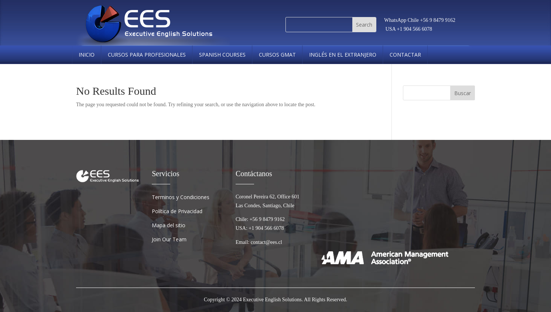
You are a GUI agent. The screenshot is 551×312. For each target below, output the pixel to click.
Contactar (405, 54)
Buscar (462, 93)
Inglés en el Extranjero (342, 54)
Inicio (87, 54)
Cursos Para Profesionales (147, 54)
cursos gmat (277, 54)
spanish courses (222, 54)
